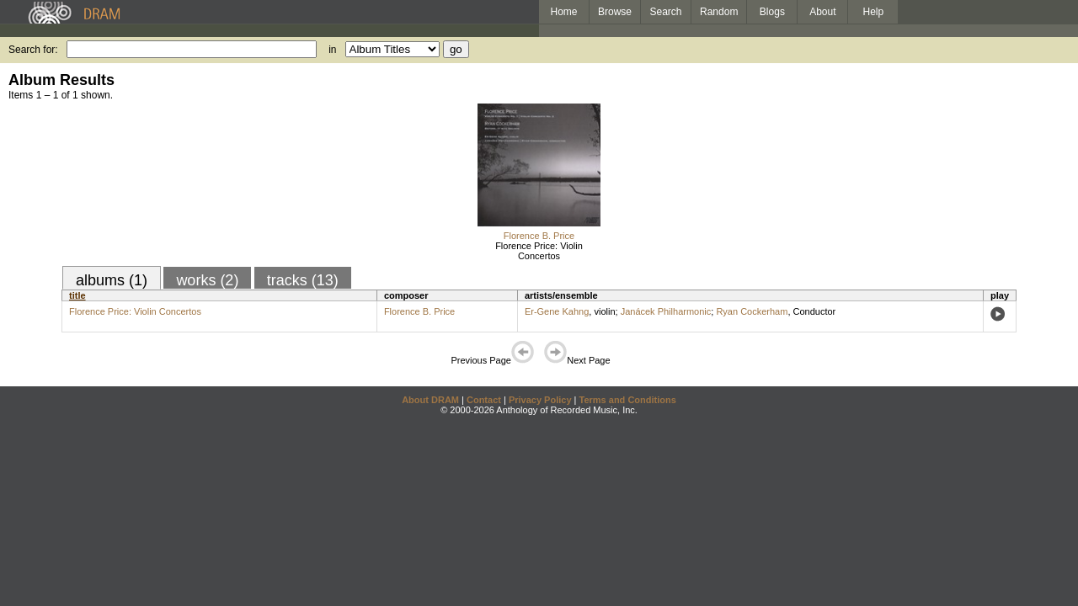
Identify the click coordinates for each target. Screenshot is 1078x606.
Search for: (33, 50)
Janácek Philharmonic (666, 311)
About (822, 12)
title (77, 295)
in (332, 50)
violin (604, 311)
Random (719, 12)
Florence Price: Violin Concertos (539, 251)
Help (873, 12)
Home (563, 12)
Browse (615, 12)
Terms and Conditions (627, 400)
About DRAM (430, 400)
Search (666, 12)
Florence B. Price (539, 236)
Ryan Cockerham (751, 311)
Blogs (772, 12)
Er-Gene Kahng (557, 311)
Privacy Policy (540, 400)
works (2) (207, 280)
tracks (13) (303, 280)
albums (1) (111, 280)
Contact (484, 400)
